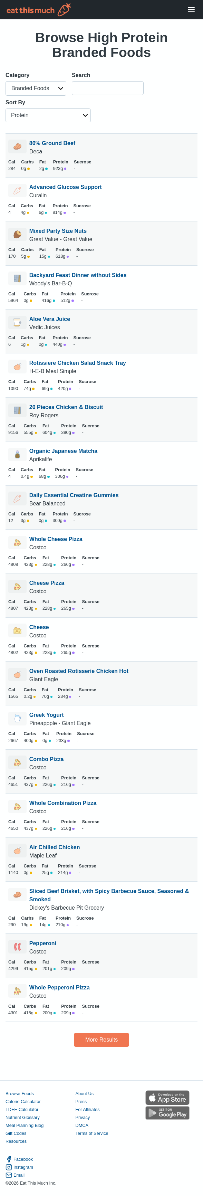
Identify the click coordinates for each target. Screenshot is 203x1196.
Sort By (15, 102)
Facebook (19, 1159)
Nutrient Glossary (23, 1117)
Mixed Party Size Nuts (58, 231)
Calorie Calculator (23, 1101)
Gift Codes (16, 1133)
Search (81, 75)
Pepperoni (42, 943)
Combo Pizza (46, 759)
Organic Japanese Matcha (63, 451)
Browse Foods (20, 1093)
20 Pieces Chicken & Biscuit (66, 407)
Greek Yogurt (46, 715)
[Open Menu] (191, 10)
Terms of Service (91, 1133)
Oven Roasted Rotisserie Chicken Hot (78, 671)
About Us (84, 1093)
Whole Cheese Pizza (56, 539)
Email (15, 1175)
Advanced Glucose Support (65, 187)
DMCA (81, 1125)
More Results (101, 1040)
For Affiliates (87, 1109)
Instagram (19, 1167)
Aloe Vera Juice (49, 319)
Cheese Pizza (46, 583)
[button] (36, 88)
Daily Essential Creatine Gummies (74, 495)
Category (17, 75)
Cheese (39, 627)
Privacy (82, 1117)
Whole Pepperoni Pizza (59, 987)
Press (81, 1101)
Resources (16, 1141)
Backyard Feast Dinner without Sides (78, 275)
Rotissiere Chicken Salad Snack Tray (77, 363)
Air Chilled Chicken (54, 847)
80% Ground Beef (52, 143)
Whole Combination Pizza (63, 803)
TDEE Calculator (22, 1109)
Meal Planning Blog (25, 1125)
